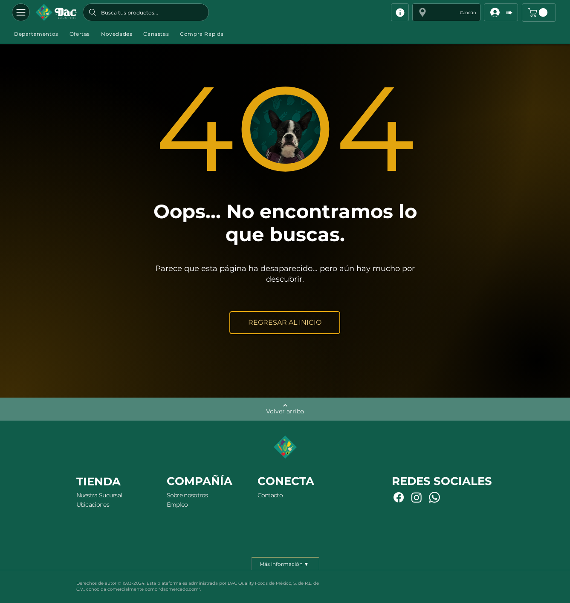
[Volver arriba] (285, 409)
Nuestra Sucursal (99, 495)
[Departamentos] (21, 12)
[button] (446, 12)
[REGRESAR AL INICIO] (284, 322)
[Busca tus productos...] (146, 12)
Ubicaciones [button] (92, 504)
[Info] (400, 12)
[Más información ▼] (285, 563)
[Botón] (56, 12)
